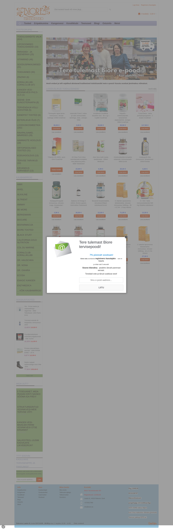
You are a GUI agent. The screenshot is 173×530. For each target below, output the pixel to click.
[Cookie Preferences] (3, 526)
